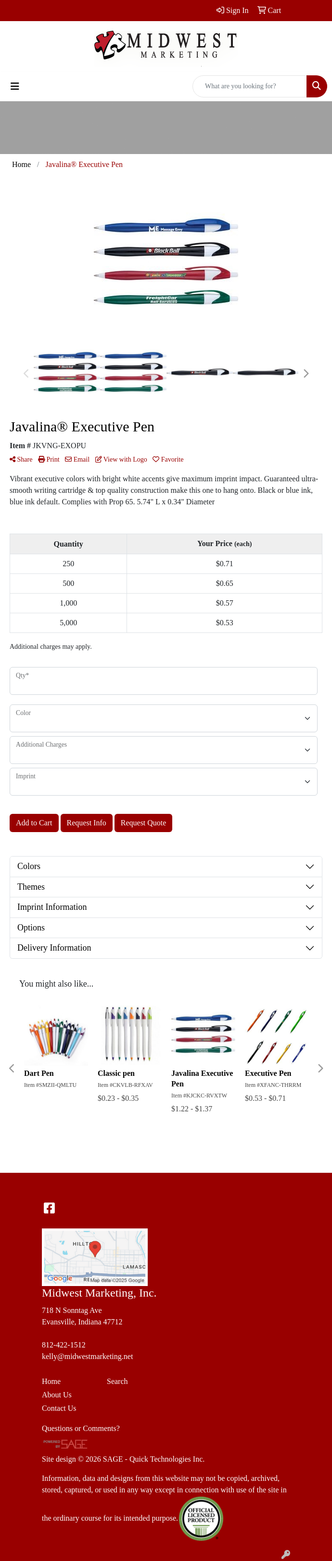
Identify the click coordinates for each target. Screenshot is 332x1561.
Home (51, 1381)
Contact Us (59, 1408)
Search (117, 1381)
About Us (57, 1395)
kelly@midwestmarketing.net (87, 1356)
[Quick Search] (249, 86)
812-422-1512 (64, 1345)
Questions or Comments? (81, 1428)
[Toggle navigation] (15, 86)
